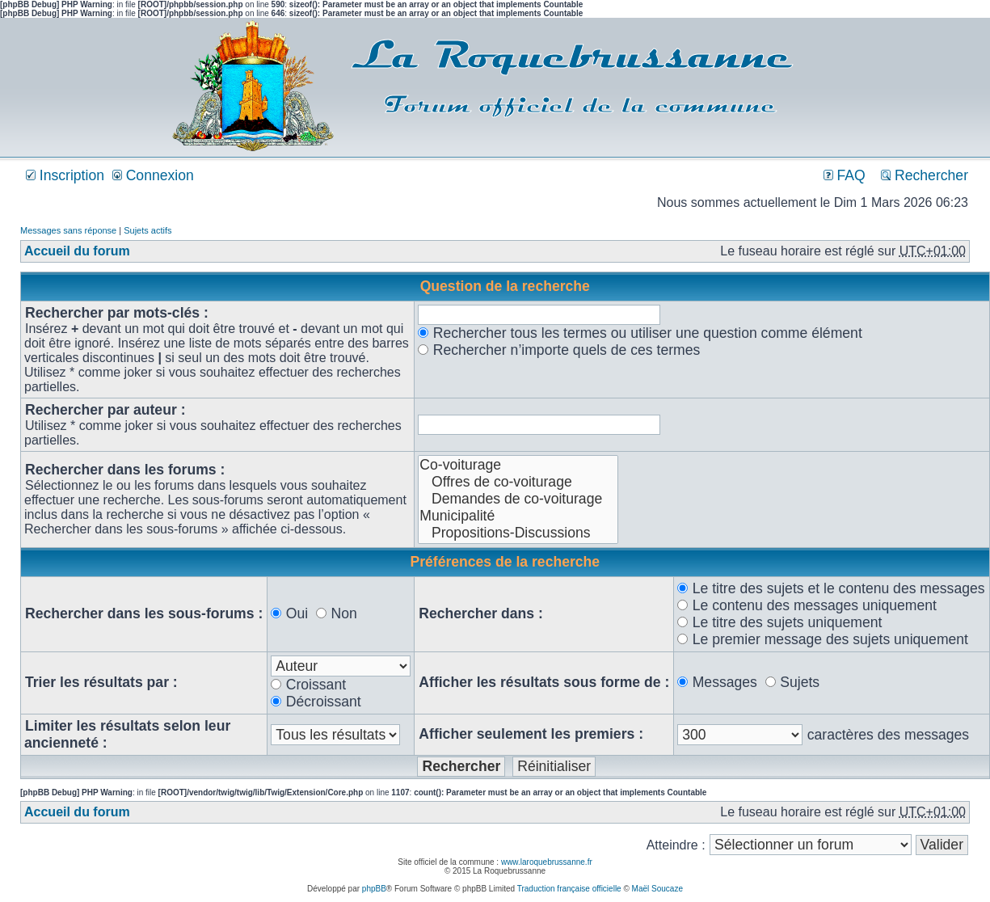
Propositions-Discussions (518, 533)
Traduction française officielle (569, 888)
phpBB (374, 888)
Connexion (153, 175)
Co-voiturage (518, 465)
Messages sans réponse (68, 230)
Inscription (65, 175)
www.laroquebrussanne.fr (546, 862)
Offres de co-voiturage (518, 482)
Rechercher (924, 175)
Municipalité (518, 516)
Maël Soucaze (657, 888)
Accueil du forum (77, 251)
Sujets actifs (147, 230)
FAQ (845, 175)
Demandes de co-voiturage (518, 499)
